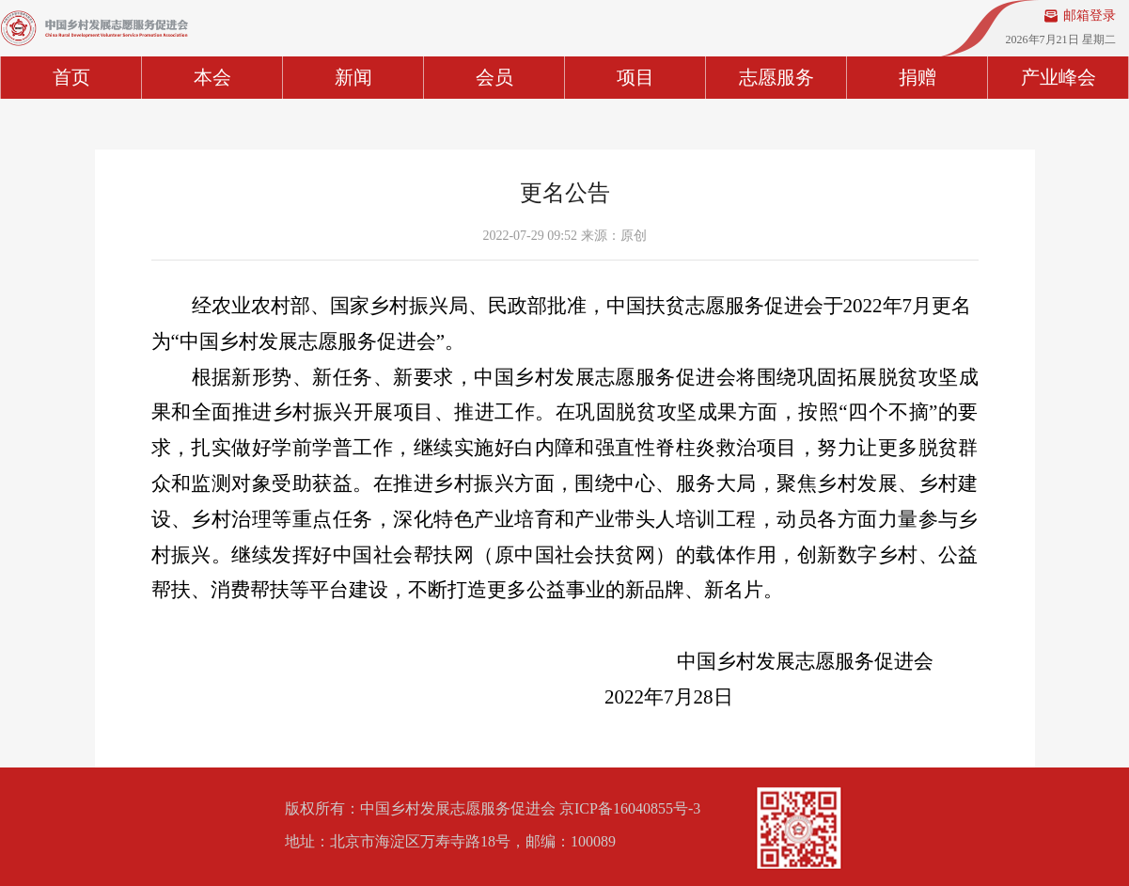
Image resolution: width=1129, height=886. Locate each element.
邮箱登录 (1089, 15)
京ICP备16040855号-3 (629, 808)
